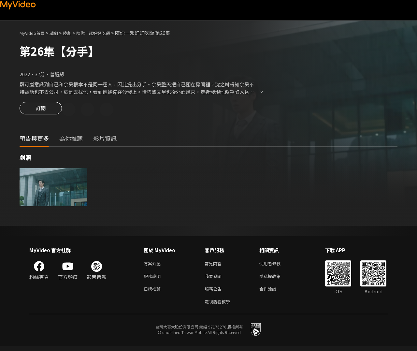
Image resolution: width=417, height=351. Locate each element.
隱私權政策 (275, 278)
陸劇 (74, 32)
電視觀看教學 (219, 305)
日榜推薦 (153, 292)
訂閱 (41, 110)
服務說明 (153, 278)
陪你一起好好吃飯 (102, 32)
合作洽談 (273, 292)
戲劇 (59, 32)
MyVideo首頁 (34, 32)
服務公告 (214, 292)
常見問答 (214, 264)
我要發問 (214, 278)
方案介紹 (153, 264)
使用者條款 (275, 264)
